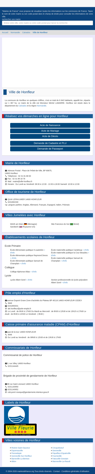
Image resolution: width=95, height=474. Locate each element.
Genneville (56, 450)
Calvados (26, 32)
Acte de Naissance (50, 125)
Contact (56, 471)
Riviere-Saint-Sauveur (20, 448)
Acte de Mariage (50, 130)
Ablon (13, 461)
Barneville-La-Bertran (20, 459)
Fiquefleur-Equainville (61, 453)
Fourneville (56, 456)
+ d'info (13, 258)
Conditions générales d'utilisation (75, 471)
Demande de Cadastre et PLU (50, 143)
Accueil (5, 32)
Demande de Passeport (50, 148)
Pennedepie (16, 453)
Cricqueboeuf (58, 448)
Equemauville (17, 450)
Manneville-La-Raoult (61, 461)
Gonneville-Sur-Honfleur (21, 456)
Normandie (15, 32)
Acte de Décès (50, 136)
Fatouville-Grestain (60, 459)
